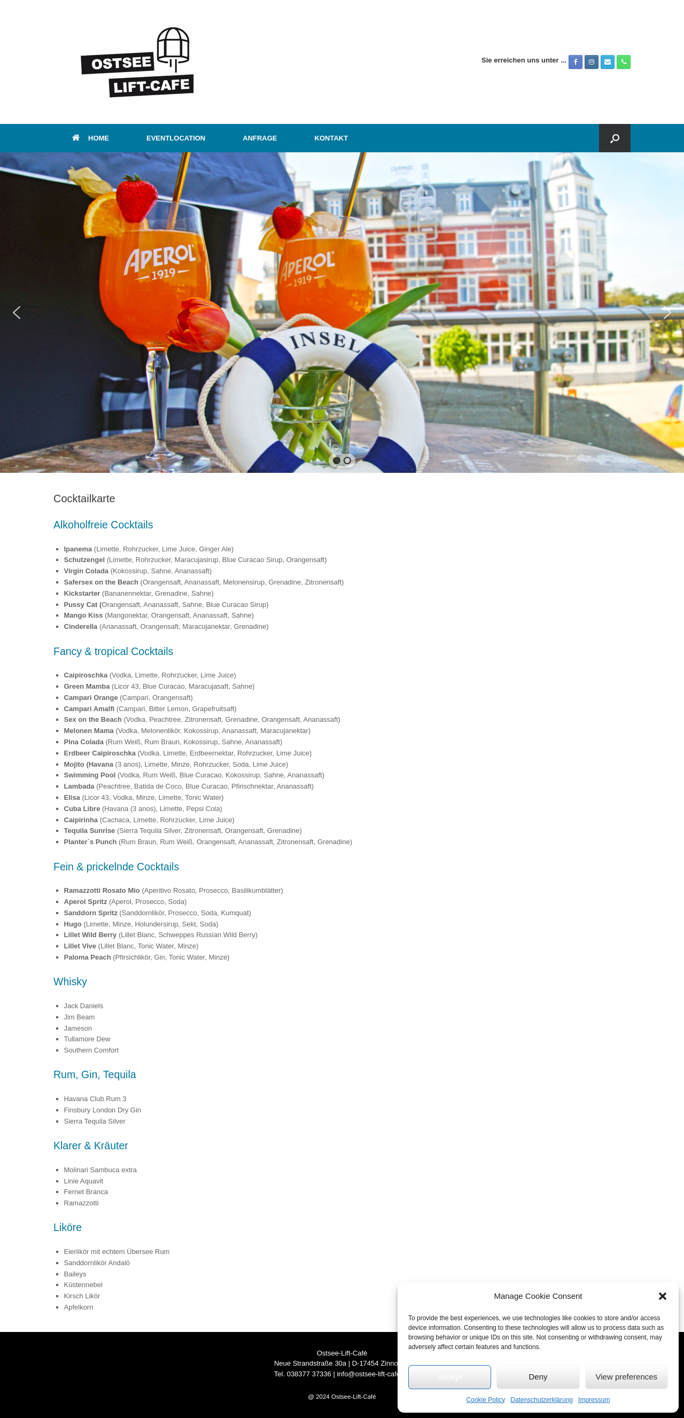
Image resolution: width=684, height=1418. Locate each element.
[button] (662, 1296)
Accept (450, 1376)
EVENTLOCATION (175, 138)
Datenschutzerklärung (541, 1400)
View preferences (627, 1376)
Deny (537, 1376)
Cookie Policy (486, 1400)
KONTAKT (331, 138)
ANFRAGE (260, 138)
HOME (90, 138)
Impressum (594, 1400)
